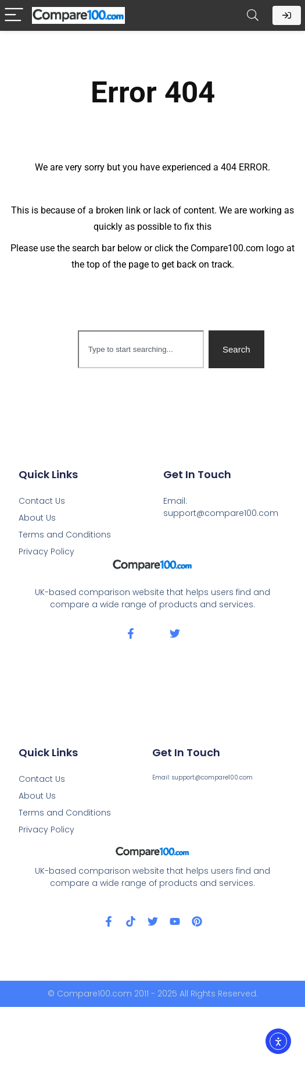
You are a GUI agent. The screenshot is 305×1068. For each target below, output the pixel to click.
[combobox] (141, 349)
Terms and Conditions (65, 534)
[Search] (253, 15)
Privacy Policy (46, 551)
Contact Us (42, 501)
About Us (37, 518)
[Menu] (14, 15)
